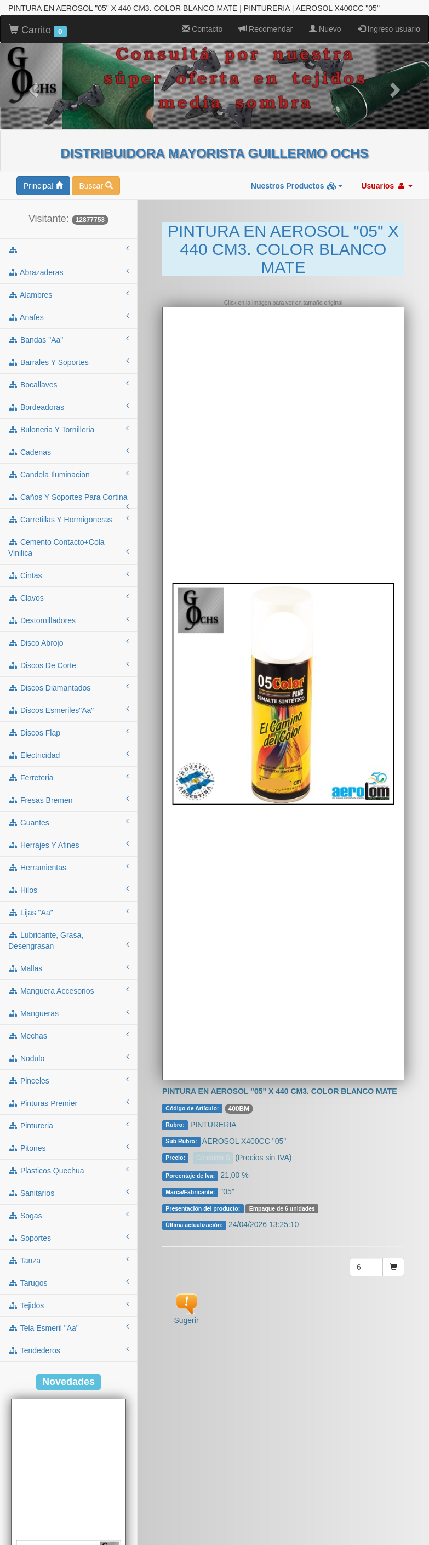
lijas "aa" (68, 882)
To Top (410, 1526)
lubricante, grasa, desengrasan (68, 911)
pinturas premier (68, 1073)
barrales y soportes (68, 332)
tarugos (68, 1253)
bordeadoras (68, 377)
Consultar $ (213, 1128)
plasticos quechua (68, 1140)
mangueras (68, 983)
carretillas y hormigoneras (68, 489)
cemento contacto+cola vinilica (68, 518)
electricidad (68, 725)
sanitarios (68, 1163)
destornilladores (68, 590)
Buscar (95, 156)
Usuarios (387, 156)
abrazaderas (68, 242)
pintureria (68, 1096)
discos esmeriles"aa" (68, 680)
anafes (68, 287)
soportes (68, 1208)
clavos (68, 568)
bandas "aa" (68, 310)
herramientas (68, 837)
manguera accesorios (68, 961)
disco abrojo (68, 613)
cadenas (68, 422)
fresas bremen (68, 770)
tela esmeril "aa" (68, 1298)
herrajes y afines (68, 815)
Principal (43, 156)
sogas (68, 1185)
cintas (68, 545)
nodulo (68, 1028)
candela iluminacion (68, 444)
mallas (68, 938)
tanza (68, 1230)
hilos (68, 860)
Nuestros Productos (297, 156)
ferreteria (68, 747)
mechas (68, 1006)
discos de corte (68, 635)
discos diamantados (68, 658)
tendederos (68, 1320)
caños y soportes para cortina (68, 470)
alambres (68, 265)
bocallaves (68, 355)
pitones (68, 1118)
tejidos (68, 1275)
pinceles (68, 1051)
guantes (68, 792)
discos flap (68, 703)
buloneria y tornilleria (68, 399)
